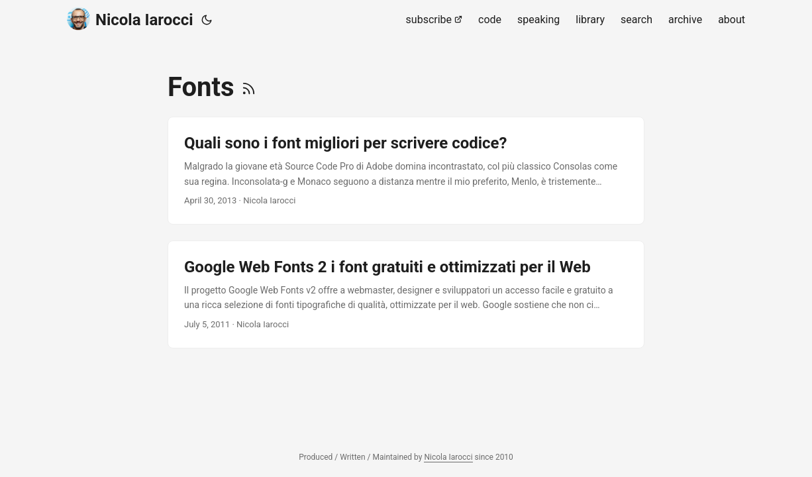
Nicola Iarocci (130, 18)
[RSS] (248, 87)
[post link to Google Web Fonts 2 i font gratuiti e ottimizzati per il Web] (406, 294)
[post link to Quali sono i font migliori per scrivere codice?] (406, 170)
